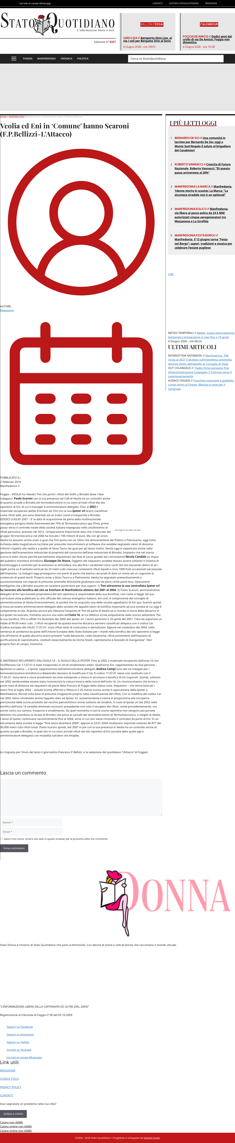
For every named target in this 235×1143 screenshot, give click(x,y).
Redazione (7, 310)
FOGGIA (27, 58)
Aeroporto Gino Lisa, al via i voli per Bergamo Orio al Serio (147, 39)
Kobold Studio (152, 1137)
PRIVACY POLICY (10, 1087)
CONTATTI (158, 3)
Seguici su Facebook (20, 1027)
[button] (13, 58)
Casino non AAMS (11, 1122)
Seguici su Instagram (20, 1034)
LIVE (171, 274)
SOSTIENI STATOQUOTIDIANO (184, 3)
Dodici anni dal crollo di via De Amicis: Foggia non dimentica (207, 39)
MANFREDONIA (46, 58)
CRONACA (66, 58)
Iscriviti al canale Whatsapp (24, 1057)
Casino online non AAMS (16, 1126)
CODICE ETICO (9, 1079)
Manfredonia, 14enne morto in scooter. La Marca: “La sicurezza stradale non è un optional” (203, 191)
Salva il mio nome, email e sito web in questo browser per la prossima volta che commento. (56, 838)
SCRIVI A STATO (13, 1114)
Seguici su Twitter (18, 1042)
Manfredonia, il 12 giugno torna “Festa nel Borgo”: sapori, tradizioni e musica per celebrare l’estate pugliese (203, 244)
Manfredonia (16, 116)
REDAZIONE (211, 3)
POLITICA (82, 58)
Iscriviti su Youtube (19, 1050)
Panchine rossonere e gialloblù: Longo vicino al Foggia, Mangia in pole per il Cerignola (201, 385)
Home (3, 116)
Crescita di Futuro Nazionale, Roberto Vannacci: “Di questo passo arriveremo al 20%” (203, 168)
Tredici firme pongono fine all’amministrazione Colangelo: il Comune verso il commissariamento (200, 372)
